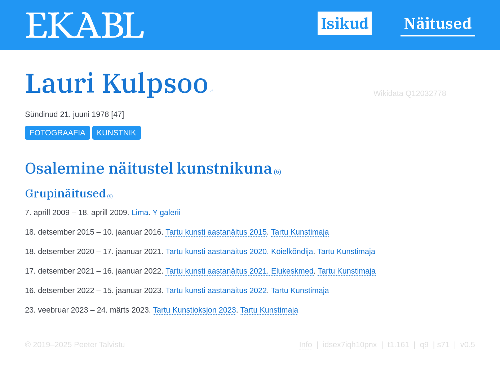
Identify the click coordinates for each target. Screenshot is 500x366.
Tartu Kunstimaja (300, 231)
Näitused (438, 23)
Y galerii (166, 212)
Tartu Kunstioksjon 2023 (194, 309)
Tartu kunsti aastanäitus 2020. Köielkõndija (239, 251)
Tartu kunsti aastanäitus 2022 (216, 290)
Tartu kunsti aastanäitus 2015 (216, 231)
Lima (140, 212)
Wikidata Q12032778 (409, 93)
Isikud (345, 23)
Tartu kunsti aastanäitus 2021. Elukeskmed (239, 270)
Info (305, 344)
